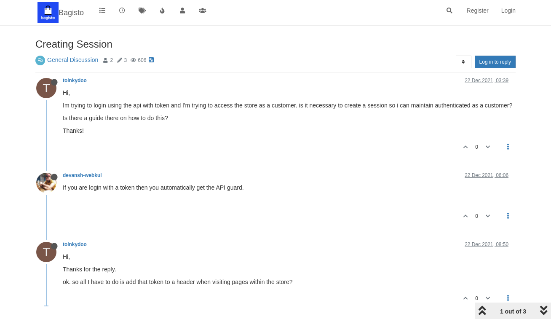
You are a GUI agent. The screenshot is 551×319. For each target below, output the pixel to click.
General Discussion (72, 59)
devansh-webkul (82, 175)
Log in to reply (495, 62)
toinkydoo (75, 80)
